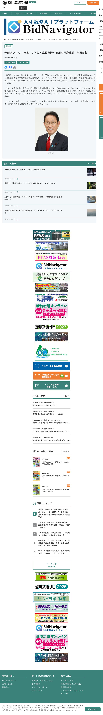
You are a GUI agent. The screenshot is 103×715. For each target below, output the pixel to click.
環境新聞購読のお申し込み (71, 684)
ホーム (5, 39)
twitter (5, 67)
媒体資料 (5, 687)
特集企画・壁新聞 (17, 39)
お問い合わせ (7, 684)
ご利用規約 (36, 684)
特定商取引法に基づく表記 (42, 681)
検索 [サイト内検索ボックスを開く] (97, 5)
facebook (10, 67)
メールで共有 (24, 62)
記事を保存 (11, 62)
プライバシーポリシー (40, 687)
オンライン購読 (67, 681)
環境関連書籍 (66, 687)
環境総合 (8, 46)
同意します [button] (92, 709)
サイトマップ (37, 690)
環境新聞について (9, 681)
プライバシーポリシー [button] (70, 710)
